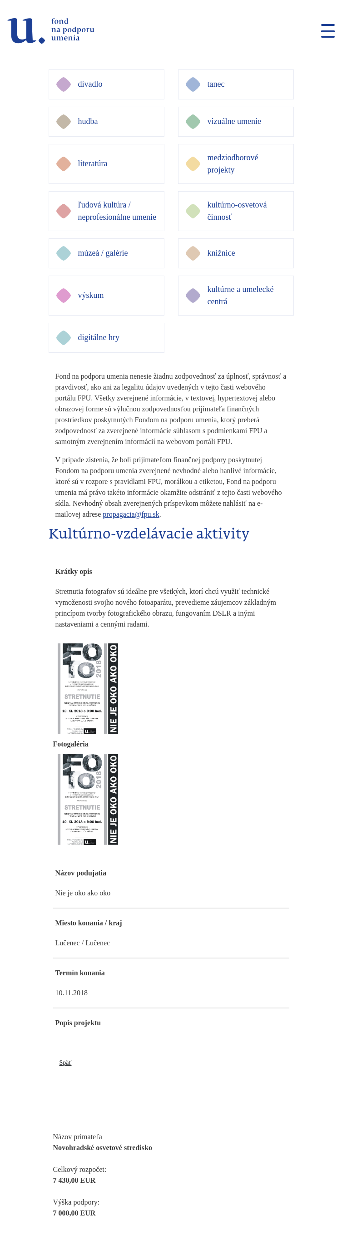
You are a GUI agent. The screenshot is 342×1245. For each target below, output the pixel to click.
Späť (65, 1062)
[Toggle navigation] (324, 31)
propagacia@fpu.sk (131, 514)
